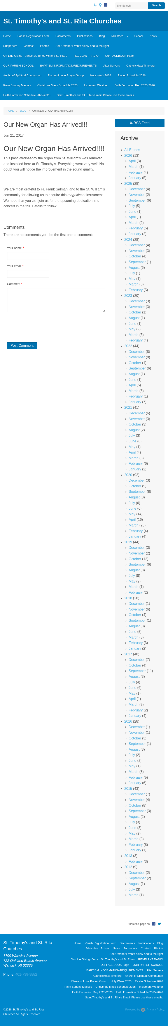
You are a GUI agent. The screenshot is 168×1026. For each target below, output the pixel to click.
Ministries (117, 36)
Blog (102, 36)
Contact (29, 46)
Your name (14, 248)
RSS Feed (140, 123)
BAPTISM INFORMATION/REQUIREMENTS (68, 65)
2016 (128, 721)
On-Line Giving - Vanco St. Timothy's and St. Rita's (35, 55)
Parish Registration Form (33, 36)
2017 (128, 654)
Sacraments (62, 36)
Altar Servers (111, 65)
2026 (128, 155)
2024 (128, 239)
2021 (128, 407)
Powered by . (135, 1009)
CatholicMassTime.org (140, 65)
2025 (128, 183)
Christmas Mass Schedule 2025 (57, 85)
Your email (14, 266)
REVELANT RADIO (86, 55)
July (132, 206)
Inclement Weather (96, 85)
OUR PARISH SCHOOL (18, 65)
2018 (128, 598)
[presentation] (34, 329)
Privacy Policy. (156, 1009)
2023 (128, 295)
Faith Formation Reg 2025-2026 (134, 85)
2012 (128, 867)
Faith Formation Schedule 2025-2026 (26, 95)
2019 (128, 542)
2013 (128, 856)
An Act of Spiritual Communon (22, 75)
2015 (128, 788)
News (153, 36)
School (138, 36)
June (132, 211)
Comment (13, 284)
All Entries (132, 150)
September (137, 200)
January (135, 178)
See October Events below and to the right (82, 46)
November (137, 195)
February (136, 172)
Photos (44, 46)
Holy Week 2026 (100, 75)
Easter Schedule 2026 (132, 75)
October (135, 256)
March (133, 167)
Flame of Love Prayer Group (66, 75)
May (132, 279)
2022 (128, 346)
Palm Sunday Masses (17, 85)
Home (7, 36)
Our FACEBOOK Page (119, 55)
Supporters (10, 46)
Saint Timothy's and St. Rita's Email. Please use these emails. (96, 95)
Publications (85, 36)
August (134, 267)
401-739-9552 (26, 974)
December (137, 189)
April (132, 161)
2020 (128, 475)
